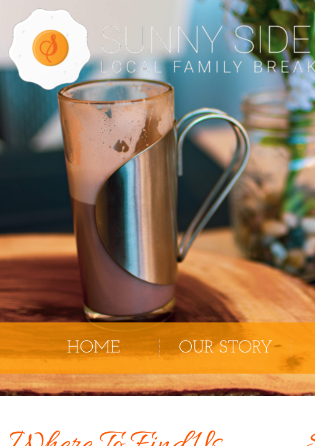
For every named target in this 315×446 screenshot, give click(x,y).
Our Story (226, 348)
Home (93, 348)
